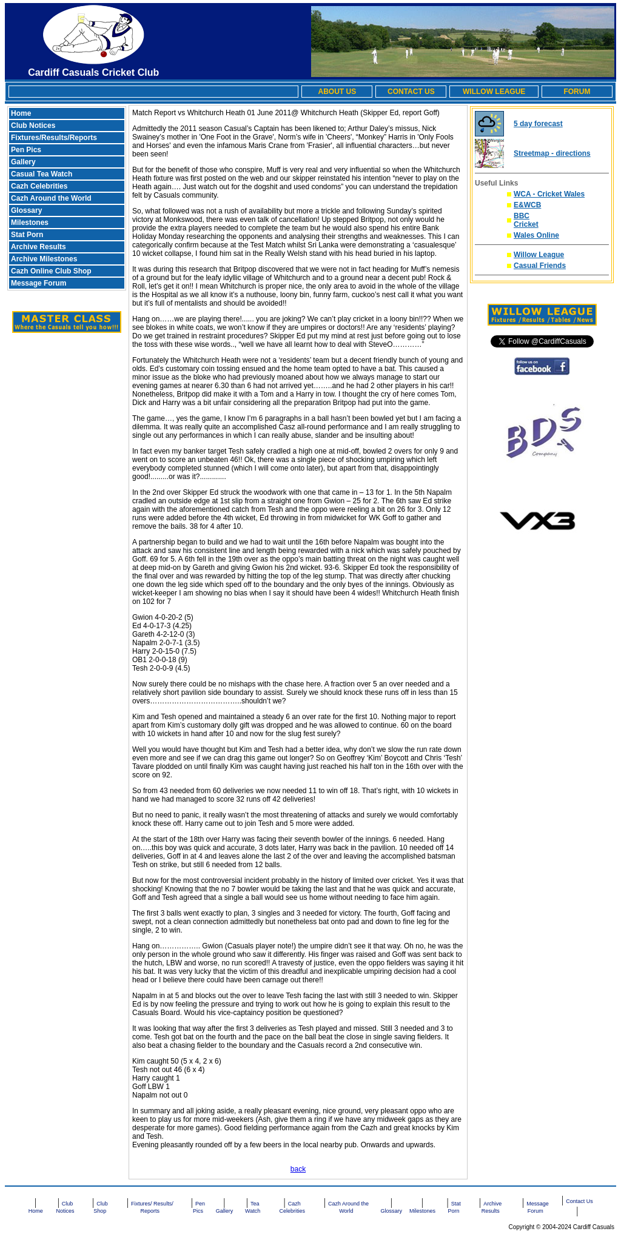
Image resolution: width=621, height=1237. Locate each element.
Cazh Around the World (51, 198)
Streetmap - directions (552, 153)
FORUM (576, 91)
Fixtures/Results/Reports (54, 137)
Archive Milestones (44, 259)
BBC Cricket (526, 220)
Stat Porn (27, 234)
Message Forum (38, 283)
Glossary (26, 210)
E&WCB (527, 205)
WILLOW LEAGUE (494, 91)
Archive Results (38, 247)
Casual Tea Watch (41, 174)
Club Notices (33, 125)
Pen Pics (26, 150)
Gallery (23, 162)
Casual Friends (540, 265)
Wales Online (536, 235)
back (298, 1169)
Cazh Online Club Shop (51, 271)
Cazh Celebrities (39, 186)
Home (21, 113)
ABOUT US (337, 91)
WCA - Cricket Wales (549, 194)
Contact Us (579, 1201)
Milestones (30, 222)
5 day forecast (538, 123)
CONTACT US (411, 91)
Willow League (539, 254)
